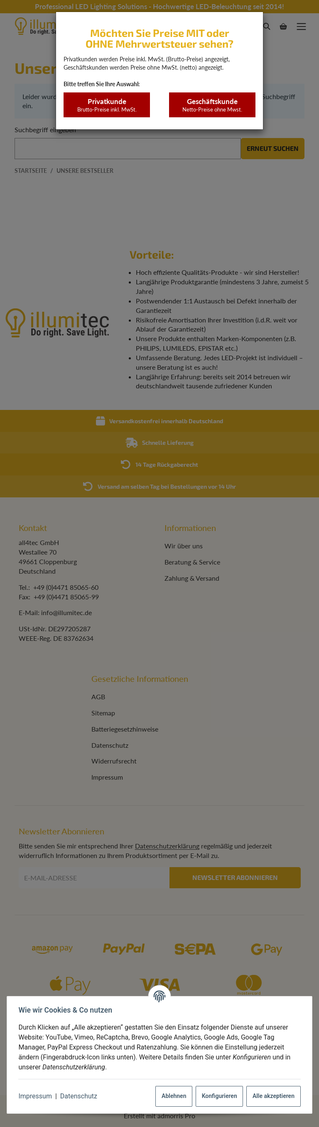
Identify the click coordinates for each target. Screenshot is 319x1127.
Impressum (37, 1096)
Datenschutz (80, 1096)
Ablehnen (172, 1096)
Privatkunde (107, 105)
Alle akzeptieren (271, 1096)
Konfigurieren (217, 1096)
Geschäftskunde (212, 105)
